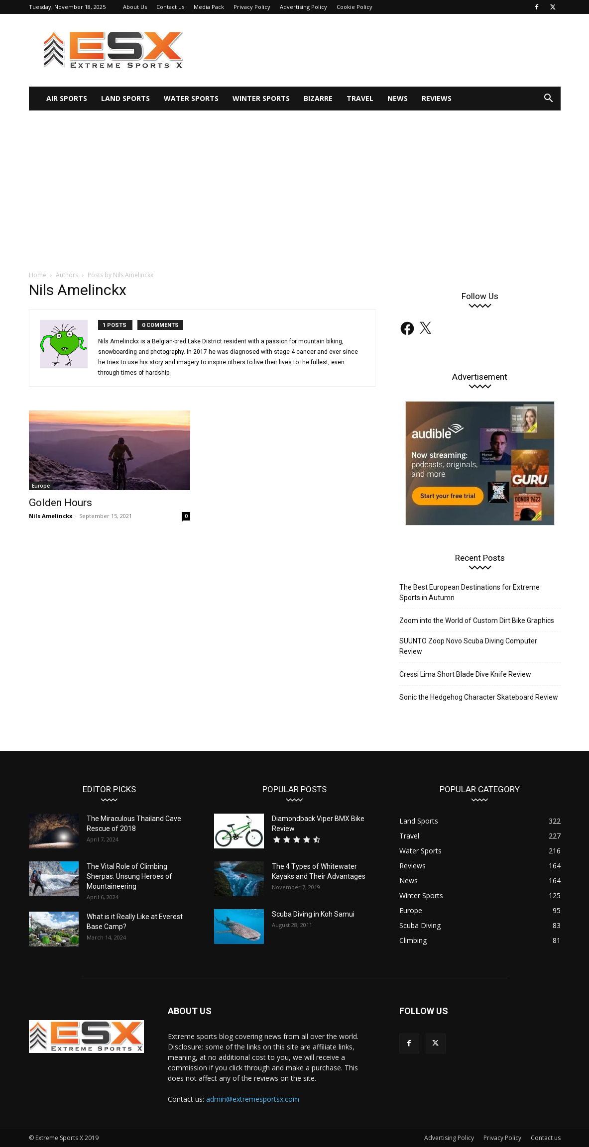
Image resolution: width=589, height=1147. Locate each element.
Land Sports (125, 98)
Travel (360, 98)
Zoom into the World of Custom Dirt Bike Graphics (476, 621)
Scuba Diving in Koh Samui (313, 914)
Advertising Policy (303, 6)
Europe (41, 485)
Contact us (170, 6)
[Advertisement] (294, 185)
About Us (135, 6)
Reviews (437, 98)
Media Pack (209, 6)
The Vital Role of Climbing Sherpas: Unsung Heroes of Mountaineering (129, 876)
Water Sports (191, 98)
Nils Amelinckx (50, 516)
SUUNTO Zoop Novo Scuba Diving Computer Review (468, 646)
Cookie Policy (354, 6)
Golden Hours (60, 503)
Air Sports (66, 98)
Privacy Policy (252, 6)
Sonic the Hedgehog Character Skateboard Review (478, 697)
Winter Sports (261, 98)
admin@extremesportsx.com (252, 1099)
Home (37, 275)
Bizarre (318, 98)
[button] (549, 99)
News (397, 98)
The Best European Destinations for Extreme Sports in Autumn (469, 592)
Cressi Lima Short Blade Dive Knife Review (465, 674)
